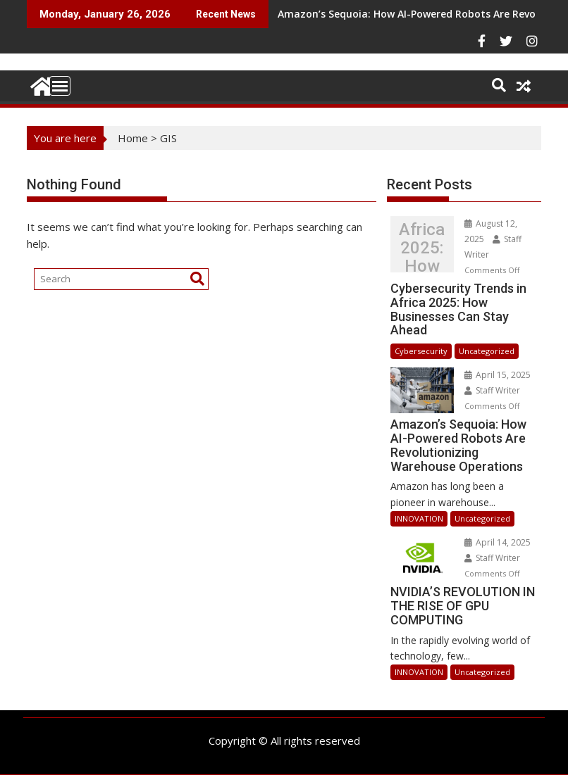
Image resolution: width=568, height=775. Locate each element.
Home (133, 138)
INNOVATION (419, 518)
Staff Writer (492, 390)
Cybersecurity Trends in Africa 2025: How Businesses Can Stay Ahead (421, 248)
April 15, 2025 (497, 375)
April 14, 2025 (497, 542)
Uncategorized (486, 351)
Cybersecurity (421, 351)
